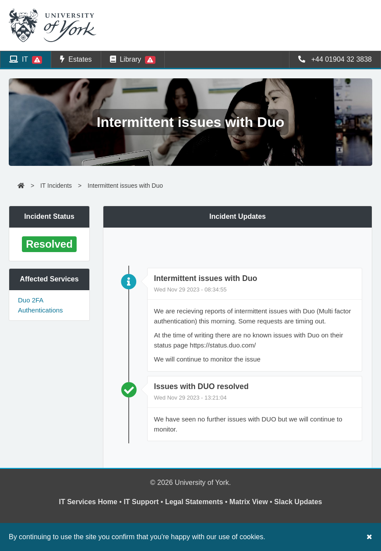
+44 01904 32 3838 (335, 59)
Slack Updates (298, 501)
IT (25, 60)
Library (132, 60)
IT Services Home (88, 501)
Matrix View (248, 501)
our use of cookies (234, 536)
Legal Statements (194, 501)
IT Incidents (56, 185)
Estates (76, 59)
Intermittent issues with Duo (125, 185)
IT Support (141, 501)
